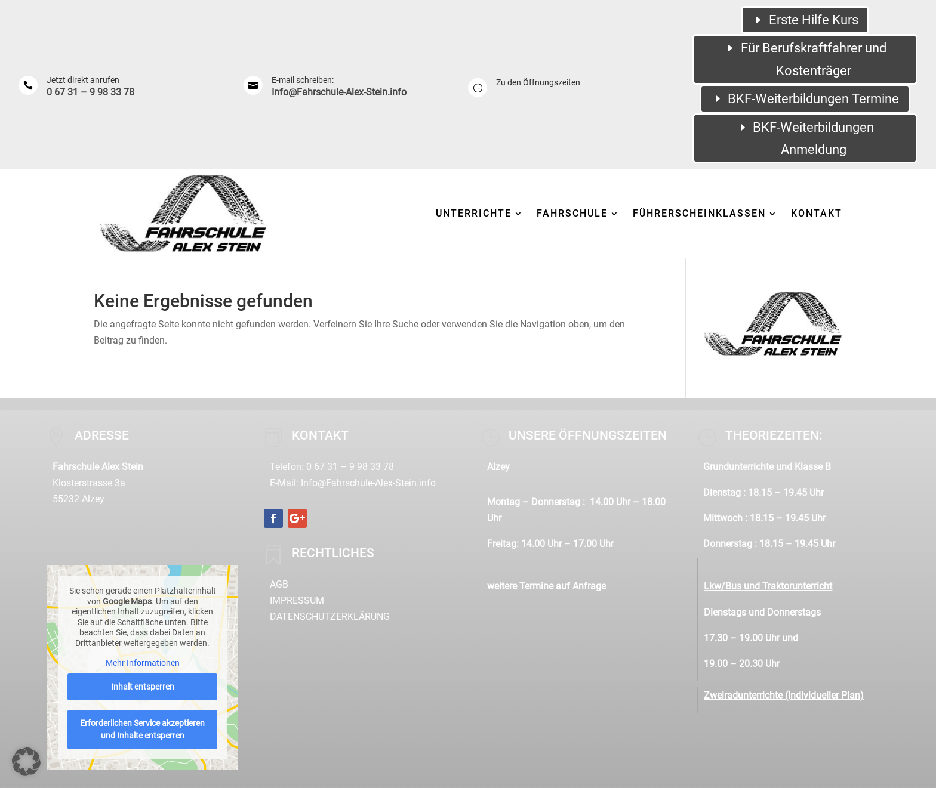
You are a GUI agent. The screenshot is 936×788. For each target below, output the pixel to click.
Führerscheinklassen (699, 213)
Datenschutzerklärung (330, 616)
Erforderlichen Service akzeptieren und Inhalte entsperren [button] (142, 729)
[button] (26, 762)
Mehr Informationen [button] (143, 663)
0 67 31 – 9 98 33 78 (90, 92)
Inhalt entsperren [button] (142, 686)
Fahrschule (572, 213)
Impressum (297, 600)
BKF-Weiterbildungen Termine (813, 98)
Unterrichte (474, 213)
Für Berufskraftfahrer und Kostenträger (813, 59)
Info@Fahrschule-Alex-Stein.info (339, 92)
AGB (279, 584)
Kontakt (816, 213)
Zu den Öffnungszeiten (538, 82)
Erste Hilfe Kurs (813, 20)
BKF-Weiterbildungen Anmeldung (813, 138)
